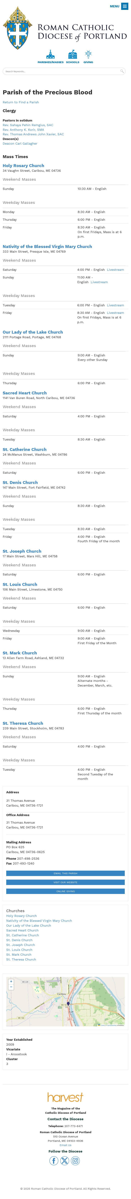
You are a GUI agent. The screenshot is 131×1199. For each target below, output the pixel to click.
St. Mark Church (20, 652)
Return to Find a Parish (21, 102)
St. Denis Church (20, 482)
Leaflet (101, 1025)
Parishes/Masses (51, 62)
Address (12, 792)
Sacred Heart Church (25, 392)
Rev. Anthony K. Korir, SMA (23, 130)
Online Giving (65, 891)
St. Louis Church (20, 584)
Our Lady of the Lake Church (33, 332)
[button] (68, 1004)
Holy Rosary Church (23, 165)
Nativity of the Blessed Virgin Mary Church (47, 246)
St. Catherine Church (25, 449)
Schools (72, 62)
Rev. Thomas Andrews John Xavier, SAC (33, 134)
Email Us (65, 1145)
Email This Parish (65, 873)
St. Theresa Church (23, 723)
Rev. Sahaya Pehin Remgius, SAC (28, 125)
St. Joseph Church (22, 551)
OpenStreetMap (112, 1025)
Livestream (115, 269)
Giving (88, 62)
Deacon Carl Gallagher (20, 143)
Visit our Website (65, 882)
